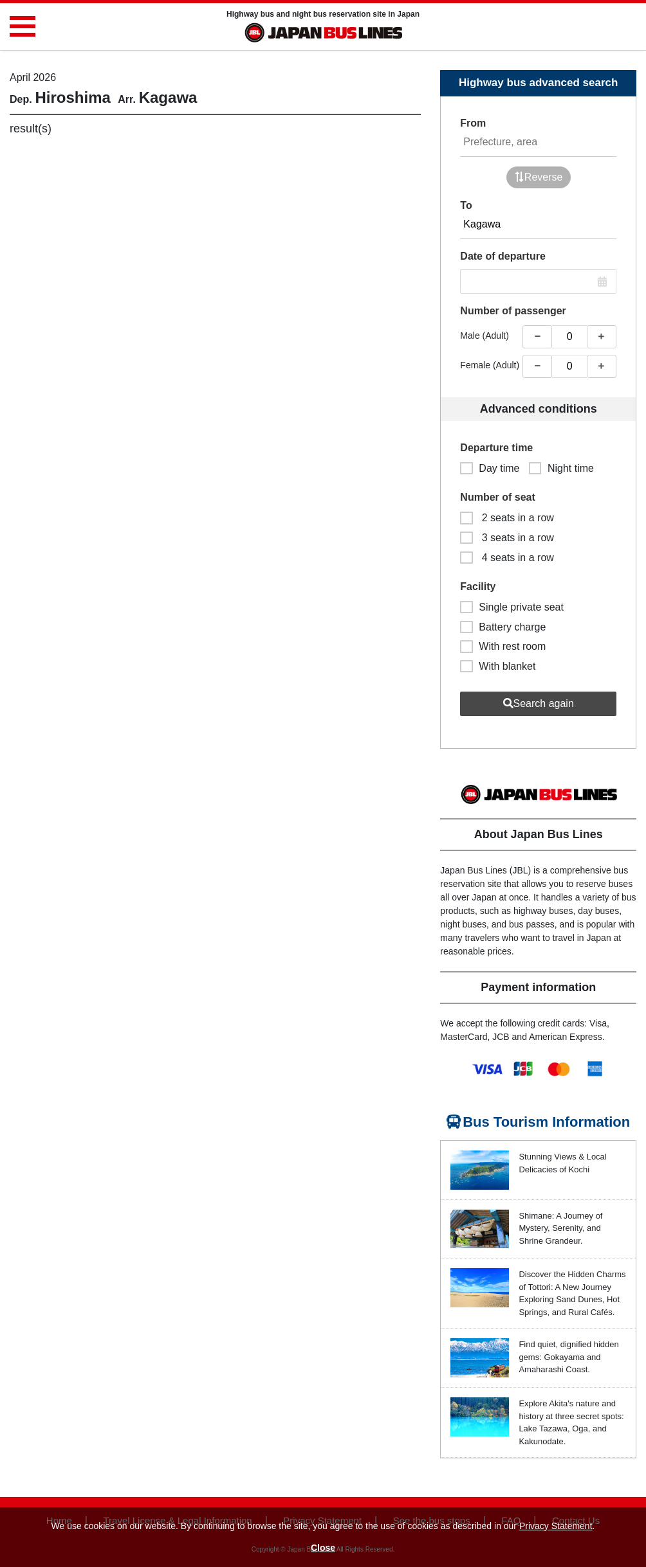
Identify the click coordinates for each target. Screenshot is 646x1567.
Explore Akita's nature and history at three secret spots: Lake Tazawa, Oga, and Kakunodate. (571, 1422)
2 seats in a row (507, 517)
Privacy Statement (556, 1526)
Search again (538, 703)
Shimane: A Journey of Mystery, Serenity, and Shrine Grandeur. (560, 1228)
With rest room (503, 646)
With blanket (497, 666)
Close (323, 1548)
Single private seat (512, 607)
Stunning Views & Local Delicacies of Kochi (562, 1163)
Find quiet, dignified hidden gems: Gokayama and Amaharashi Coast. (568, 1356)
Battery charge (503, 627)
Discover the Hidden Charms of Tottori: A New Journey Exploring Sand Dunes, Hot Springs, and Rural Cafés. (572, 1293)
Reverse (538, 177)
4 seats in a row (507, 557)
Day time (489, 468)
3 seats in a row (507, 537)
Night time (561, 468)
